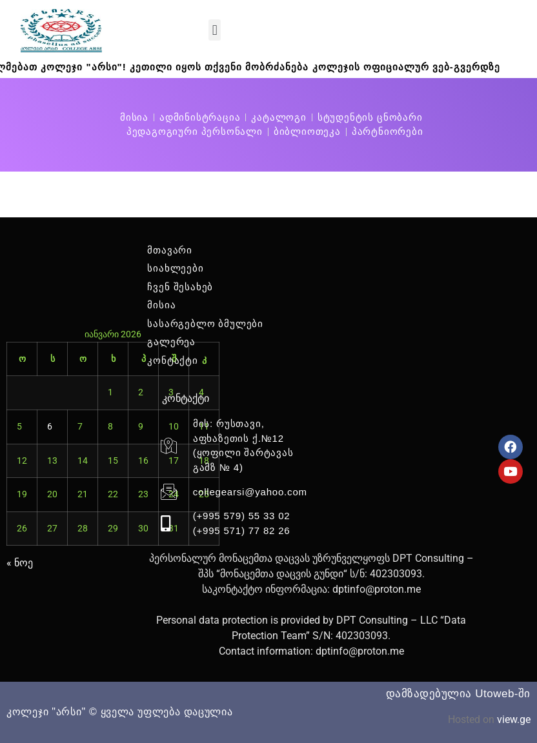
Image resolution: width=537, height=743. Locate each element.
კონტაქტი (185, 398)
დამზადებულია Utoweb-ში (458, 694)
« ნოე (20, 562)
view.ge (513, 719)
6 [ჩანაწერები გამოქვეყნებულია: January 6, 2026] (49, 426)
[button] (214, 30)
